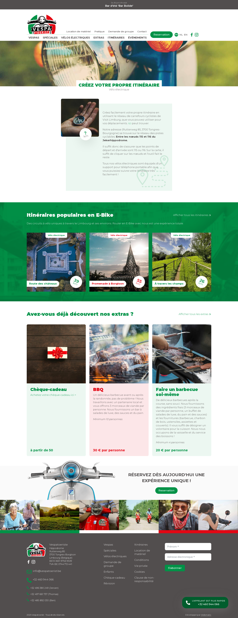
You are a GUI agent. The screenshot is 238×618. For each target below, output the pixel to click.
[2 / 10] (47, 515)
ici (129, 123)
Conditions (141, 560)
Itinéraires (116, 37)
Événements (137, 37)
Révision (109, 583)
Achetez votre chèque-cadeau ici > (53, 394)
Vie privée (141, 565)
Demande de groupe (121, 31)
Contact (142, 31)
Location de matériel (78, 31)
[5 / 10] (166, 515)
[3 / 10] (87, 515)
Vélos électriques (75, 37)
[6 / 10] (206, 515)
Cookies (139, 571)
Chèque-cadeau (114, 577)
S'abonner (175, 567)
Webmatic (206, 615)
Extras (98, 37)
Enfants (109, 571)
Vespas (34, 37)
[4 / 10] (127, 515)
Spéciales (50, 37)
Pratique (99, 31)
